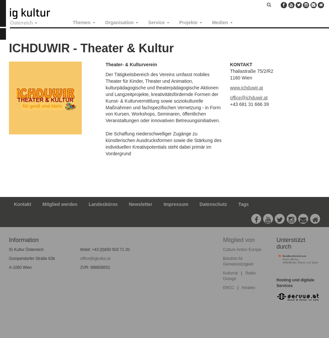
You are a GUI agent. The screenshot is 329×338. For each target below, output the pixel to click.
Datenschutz (213, 204)
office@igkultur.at (95, 258)
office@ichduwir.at (249, 97)
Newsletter (141, 204)
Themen (84, 22)
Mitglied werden (59, 204)
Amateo (248, 287)
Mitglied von (239, 240)
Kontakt (22, 204)
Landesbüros (103, 204)
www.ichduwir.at (246, 87)
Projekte (190, 22)
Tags (243, 204)
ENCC (228, 287)
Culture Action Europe (242, 249)
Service (158, 22)
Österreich (23, 22)
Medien (222, 22)
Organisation (121, 22)
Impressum (176, 204)
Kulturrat (230, 273)
